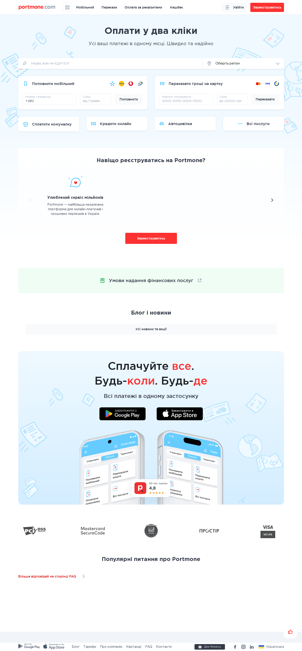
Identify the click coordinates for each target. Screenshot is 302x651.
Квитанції (133, 646)
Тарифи (89, 646)
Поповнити (129, 99)
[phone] (50, 100)
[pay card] (186, 100)
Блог (76, 646)
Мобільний (85, 7)
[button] (243, 63)
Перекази (109, 7)
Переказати (265, 99)
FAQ (148, 646)
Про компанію (111, 646)
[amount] (95, 100)
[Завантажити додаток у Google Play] (122, 414)
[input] (110, 63)
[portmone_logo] (37, 7)
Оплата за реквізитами (143, 7)
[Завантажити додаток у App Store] (180, 414)
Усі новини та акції (151, 329)
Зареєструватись (151, 238)
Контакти (164, 646)
